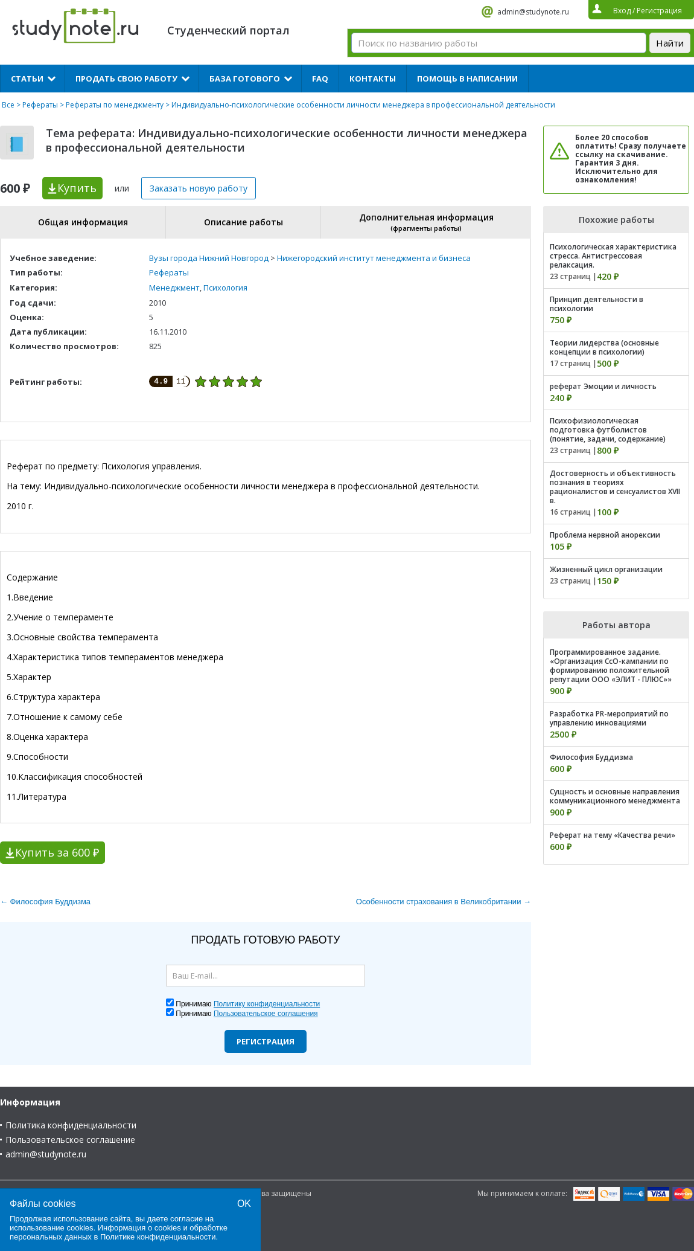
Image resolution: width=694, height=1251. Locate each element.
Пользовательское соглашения (266, 1013)
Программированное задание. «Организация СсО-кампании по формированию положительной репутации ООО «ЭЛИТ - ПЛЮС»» (611, 665)
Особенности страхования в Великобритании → (443, 901)
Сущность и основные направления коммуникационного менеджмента (615, 796)
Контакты (372, 78)
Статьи (27, 78)
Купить (77, 188)
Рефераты (40, 105)
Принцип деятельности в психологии (596, 304)
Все (8, 105)
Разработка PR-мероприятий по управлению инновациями (609, 718)
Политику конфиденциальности (267, 1004)
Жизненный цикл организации (606, 569)
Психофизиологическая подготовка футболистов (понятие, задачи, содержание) (608, 430)
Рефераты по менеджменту (115, 105)
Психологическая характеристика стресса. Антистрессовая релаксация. (613, 256)
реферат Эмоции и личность (603, 386)
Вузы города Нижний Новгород (209, 257)
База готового (244, 78)
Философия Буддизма (591, 757)
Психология (225, 287)
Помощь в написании (467, 78)
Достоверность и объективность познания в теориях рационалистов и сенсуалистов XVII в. (615, 487)
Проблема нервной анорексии (605, 535)
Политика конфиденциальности (70, 1125)
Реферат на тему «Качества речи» (612, 835)
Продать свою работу (126, 78)
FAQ (320, 78)
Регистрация (265, 1041)
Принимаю (248, 1004)
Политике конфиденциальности (158, 1236)
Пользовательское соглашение (70, 1139)
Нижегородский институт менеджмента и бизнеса (374, 257)
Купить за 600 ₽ (57, 852)
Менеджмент (174, 287)
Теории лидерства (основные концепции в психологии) (604, 347)
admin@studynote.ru (533, 12)
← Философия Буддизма (45, 901)
